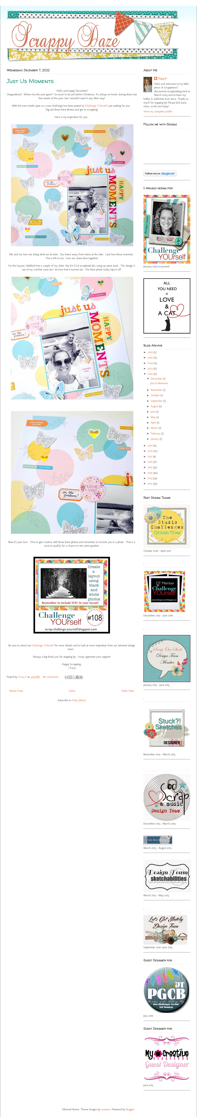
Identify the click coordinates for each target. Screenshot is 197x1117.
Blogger (130, 1109)
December (157, 378)
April (154, 422)
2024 (151, 363)
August (155, 406)
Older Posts (127, 691)
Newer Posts (16, 691)
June (153, 411)
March (155, 428)
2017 (150, 456)
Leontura (106, 1109)
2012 (150, 483)
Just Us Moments (30, 81)
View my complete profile (157, 111)
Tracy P (23, 677)
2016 (150, 462)
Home (72, 691)
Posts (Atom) (79, 700)
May (153, 417)
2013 (150, 478)
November (157, 390)
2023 (150, 368)
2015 (150, 467)
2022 (150, 374)
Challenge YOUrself (96, 105)
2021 (150, 445)
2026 (151, 352)
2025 (150, 357)
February (156, 433)
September (157, 401)
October (155, 395)
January (155, 439)
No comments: (51, 677)
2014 (150, 472)
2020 (151, 451)
